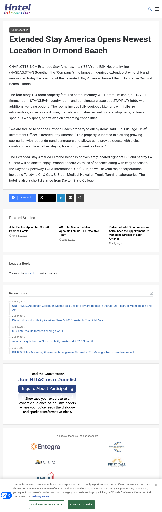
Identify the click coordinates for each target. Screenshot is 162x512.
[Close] (155, 486)
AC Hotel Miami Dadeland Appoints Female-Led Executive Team (79, 231)
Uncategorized (19, 29)
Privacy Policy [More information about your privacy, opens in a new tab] (40, 498)
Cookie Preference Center (46, 506)
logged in (29, 273)
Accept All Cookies (81, 506)
